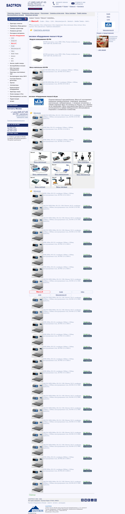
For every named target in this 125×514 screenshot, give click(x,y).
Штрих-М (13, 40)
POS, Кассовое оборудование (14, 69)
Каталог (37, 18)
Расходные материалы (17, 33)
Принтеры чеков (15, 91)
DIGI (12, 58)
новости (49, 503)
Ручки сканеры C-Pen (16, 94)
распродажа (62, 503)
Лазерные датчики (16, 31)
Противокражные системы (18, 96)
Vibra (12, 51)
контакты (55, 503)
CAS (12, 38)
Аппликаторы (14, 85)
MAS (12, 61)
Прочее (12, 82)
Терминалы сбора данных (18, 26)
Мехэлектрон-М (15, 48)
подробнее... (51, 18)
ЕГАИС (12, 101)
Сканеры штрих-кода (16, 28)
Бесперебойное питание (17, 66)
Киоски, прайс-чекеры (17, 63)
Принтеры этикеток (16, 23)
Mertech (13, 56)
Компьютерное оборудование (14, 88)
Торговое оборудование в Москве (37, 503)
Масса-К (13, 43)
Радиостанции (14, 99)
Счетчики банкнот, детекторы (15, 79)
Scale (12, 46)
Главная (31, 18)
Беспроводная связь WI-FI (18, 76)
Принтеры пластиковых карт (17, 73)
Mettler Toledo (14, 53)
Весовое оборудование (17, 35)
